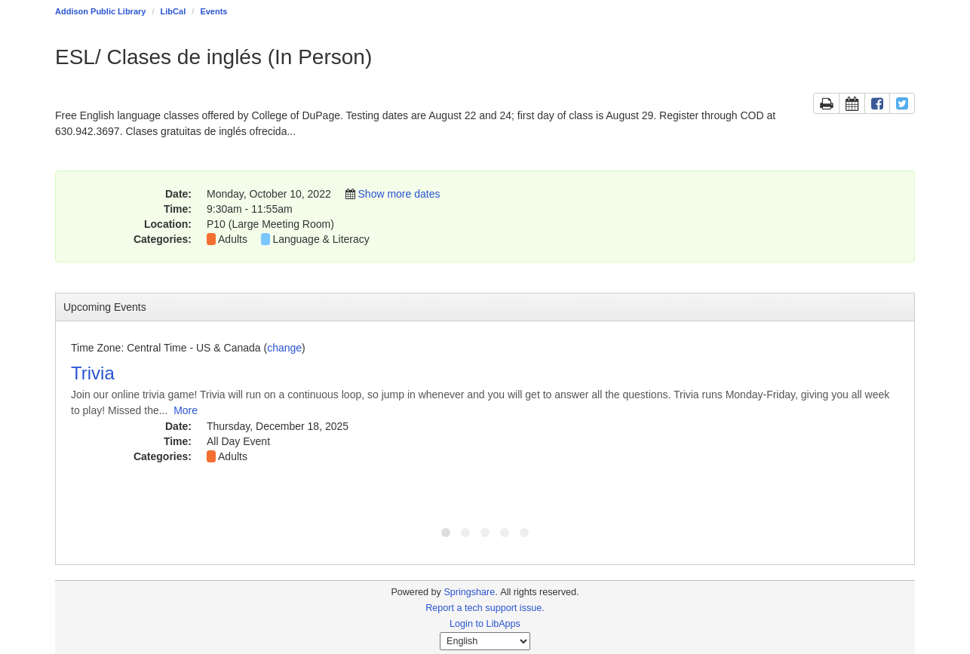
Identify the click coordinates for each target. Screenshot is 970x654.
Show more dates (399, 194)
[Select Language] (485, 641)
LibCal (173, 11)
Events (213, 11)
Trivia (93, 373)
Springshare (469, 592)
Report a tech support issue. (485, 608)
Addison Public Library (100, 11)
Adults (232, 239)
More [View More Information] (185, 410)
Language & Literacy (320, 239)
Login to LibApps (485, 624)
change (284, 348)
